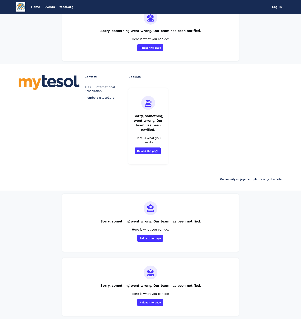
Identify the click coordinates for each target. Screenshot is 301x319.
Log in (277, 7)
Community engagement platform (242, 179)
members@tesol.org (99, 97)
